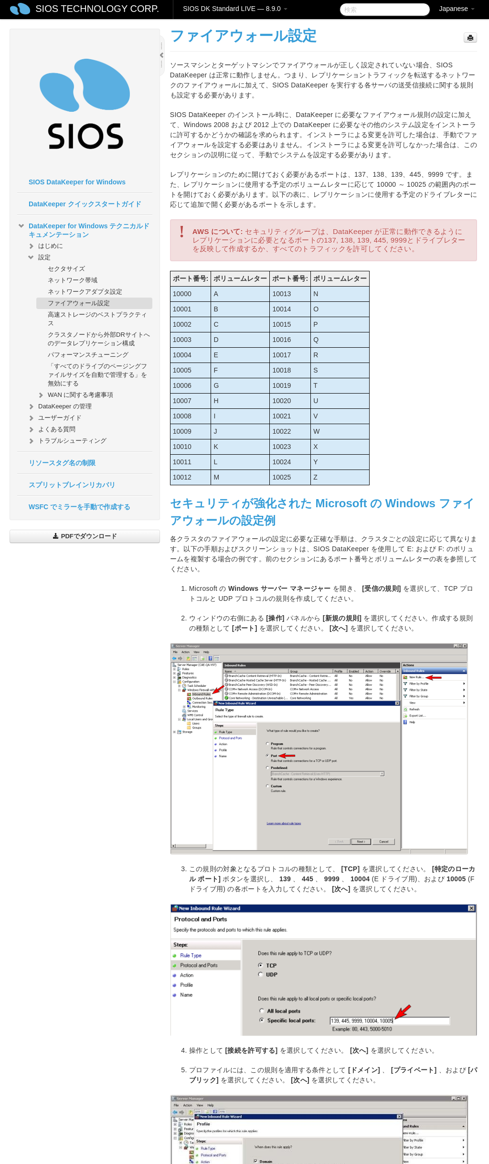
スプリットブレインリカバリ (72, 485)
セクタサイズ (66, 268)
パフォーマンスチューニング (88, 354)
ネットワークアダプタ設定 (85, 291)
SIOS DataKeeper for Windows (77, 182)
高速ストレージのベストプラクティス (97, 319)
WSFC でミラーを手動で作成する (79, 507)
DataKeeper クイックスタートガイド (85, 204)
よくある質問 (51, 429)
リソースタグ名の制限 (62, 463)
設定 (39, 257)
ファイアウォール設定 (79, 303)
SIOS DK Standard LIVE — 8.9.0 (235, 8)
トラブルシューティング (66, 441)
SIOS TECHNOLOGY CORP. (97, 8)
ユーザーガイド (54, 418)
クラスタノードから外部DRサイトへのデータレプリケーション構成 (99, 339)
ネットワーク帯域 (72, 280)
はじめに (45, 246)
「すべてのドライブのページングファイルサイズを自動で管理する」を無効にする (97, 375)
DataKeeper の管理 (59, 406)
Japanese (457, 8)
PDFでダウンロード (85, 536)
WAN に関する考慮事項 (74, 395)
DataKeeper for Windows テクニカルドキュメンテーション (83, 229)
